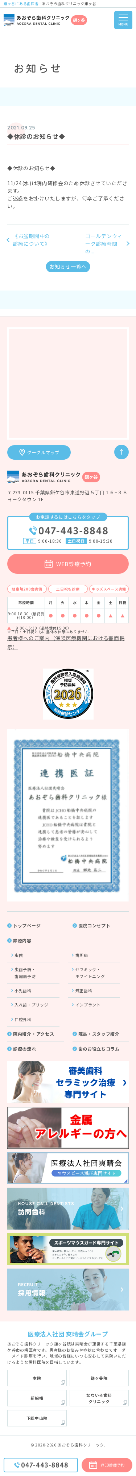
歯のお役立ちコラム (99, 1048)
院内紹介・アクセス (33, 1034)
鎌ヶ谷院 (99, 1378)
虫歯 (19, 955)
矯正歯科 (83, 990)
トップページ (27, 925)
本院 (37, 1378)
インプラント (88, 1005)
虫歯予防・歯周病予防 (25, 972)
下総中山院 (37, 1418)
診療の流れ (24, 1048)
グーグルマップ (43, 452)
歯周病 (81, 955)
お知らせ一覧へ (68, 266)
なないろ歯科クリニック (99, 1398)
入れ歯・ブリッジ (32, 1005)
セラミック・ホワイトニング (90, 972)
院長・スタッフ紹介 (99, 1034)
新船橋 (36, 1398)
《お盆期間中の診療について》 (31, 239)
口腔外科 (23, 1019)
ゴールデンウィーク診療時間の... (104, 243)
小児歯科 (23, 990)
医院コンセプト (94, 925)
